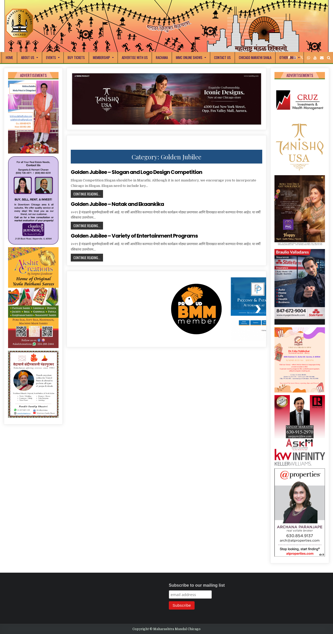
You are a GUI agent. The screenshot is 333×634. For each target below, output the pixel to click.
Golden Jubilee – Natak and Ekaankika (117, 204)
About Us (27, 57)
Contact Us (222, 57)
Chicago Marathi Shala (255, 57)
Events (51, 57)
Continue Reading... (88, 194)
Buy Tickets (76, 57)
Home (9, 57)
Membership (101, 57)
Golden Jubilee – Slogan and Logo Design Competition (136, 172)
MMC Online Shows (189, 57)
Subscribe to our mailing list (197, 585)
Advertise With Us (135, 57)
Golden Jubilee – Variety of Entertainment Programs (134, 235)
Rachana (162, 57)
